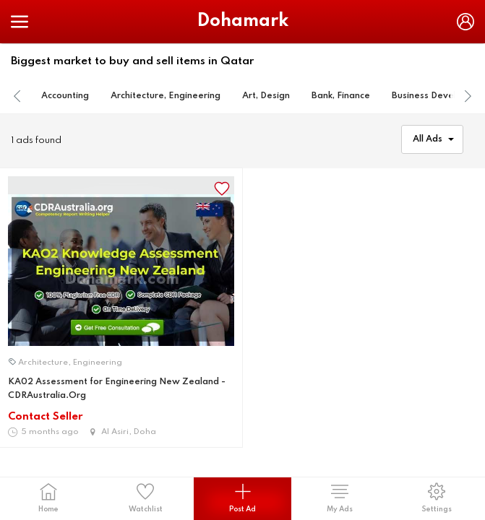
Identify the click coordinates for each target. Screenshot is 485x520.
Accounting (65, 96)
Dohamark (242, 21)
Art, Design (266, 96)
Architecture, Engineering (165, 96)
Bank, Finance (341, 96)
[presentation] (17, 96)
